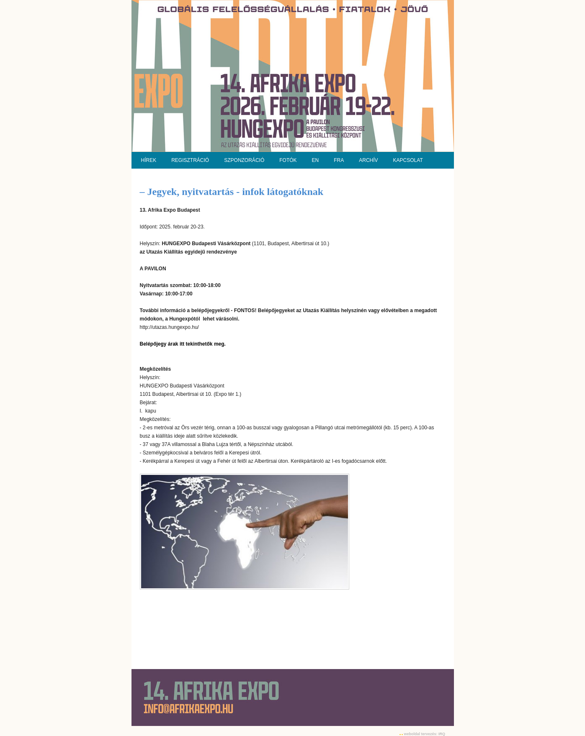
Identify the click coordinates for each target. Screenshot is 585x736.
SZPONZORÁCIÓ (244, 160)
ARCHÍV (368, 160)
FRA (339, 160)
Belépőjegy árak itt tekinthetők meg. (183, 344)
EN (315, 160)
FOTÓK (287, 160)
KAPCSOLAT (408, 160)
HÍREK (149, 160)
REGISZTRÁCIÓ (190, 160)
